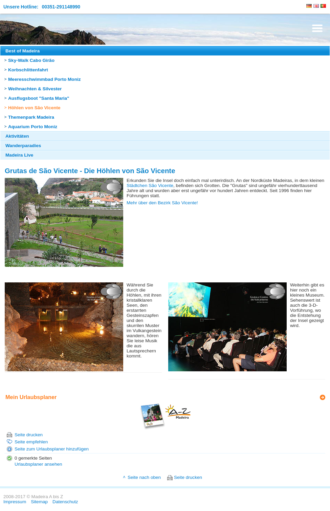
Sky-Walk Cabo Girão (31, 60)
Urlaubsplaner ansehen (38, 464)
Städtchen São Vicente (150, 185)
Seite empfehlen (31, 441)
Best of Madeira (22, 50)
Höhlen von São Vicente (34, 107)
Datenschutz (65, 501)
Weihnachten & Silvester (35, 88)
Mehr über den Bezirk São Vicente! (162, 202)
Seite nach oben (144, 477)
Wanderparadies (23, 145)
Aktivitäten (17, 136)
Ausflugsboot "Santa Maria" (38, 98)
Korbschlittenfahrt (28, 69)
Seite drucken (29, 434)
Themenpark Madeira (31, 117)
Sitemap (39, 501)
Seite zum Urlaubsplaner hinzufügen (52, 448)
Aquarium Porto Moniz (32, 126)
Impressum (14, 501)
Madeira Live (19, 155)
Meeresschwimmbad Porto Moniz (44, 79)
